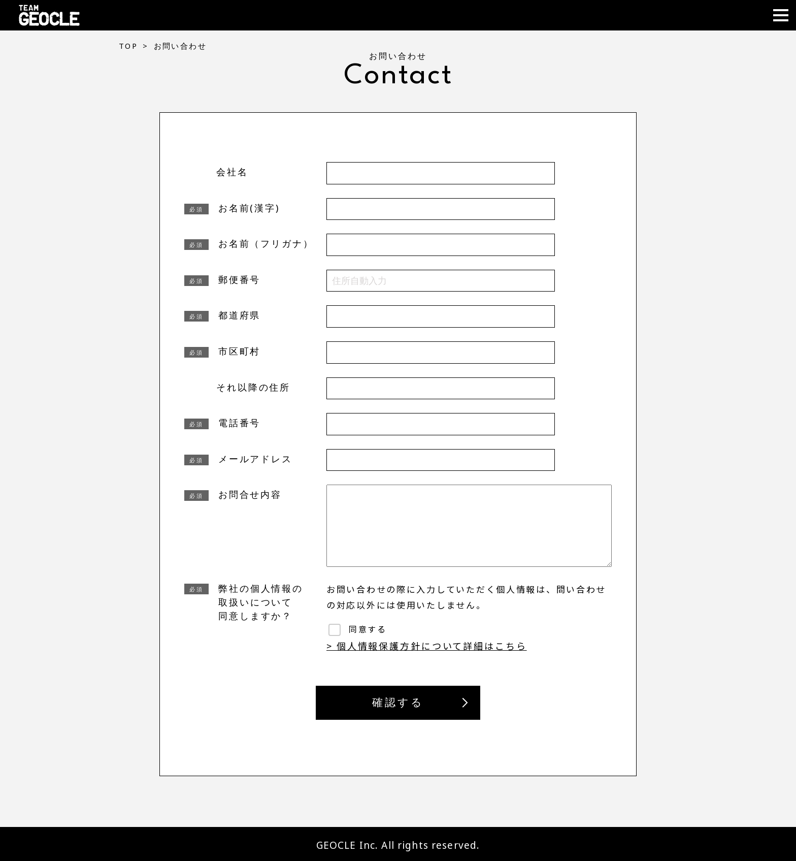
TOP (128, 46)
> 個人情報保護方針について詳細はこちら (426, 645)
